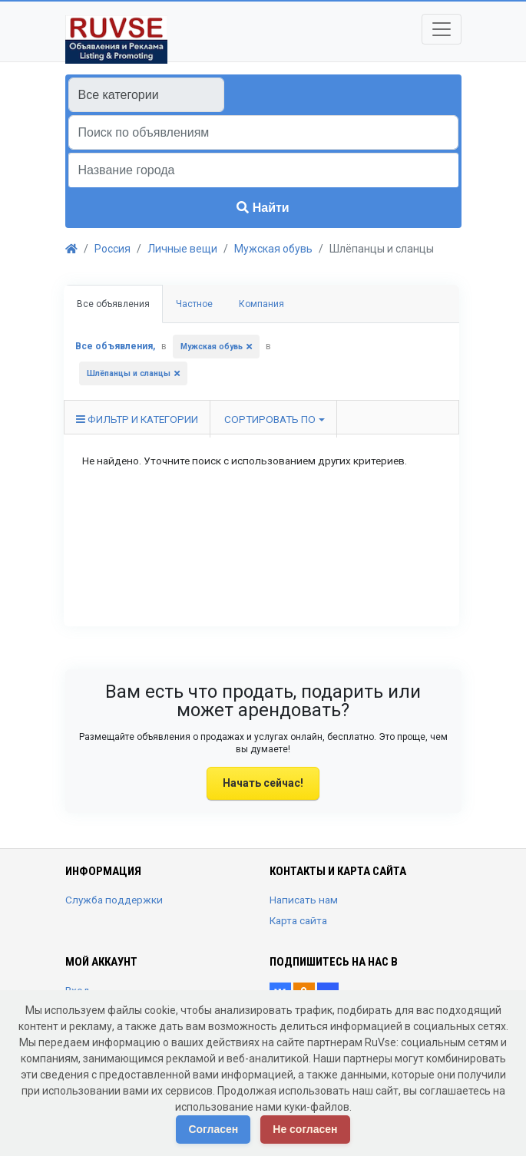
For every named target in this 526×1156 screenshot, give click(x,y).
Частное (194, 304)
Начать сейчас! (263, 783)
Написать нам (304, 899)
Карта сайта (298, 920)
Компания (261, 304)
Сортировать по (270, 419)
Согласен (213, 1129)
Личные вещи (182, 249)
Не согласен (305, 1129)
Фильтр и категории (137, 419)
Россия (112, 249)
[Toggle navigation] (441, 29)
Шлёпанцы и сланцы (128, 373)
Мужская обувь (273, 249)
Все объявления (113, 304)
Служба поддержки (114, 899)
